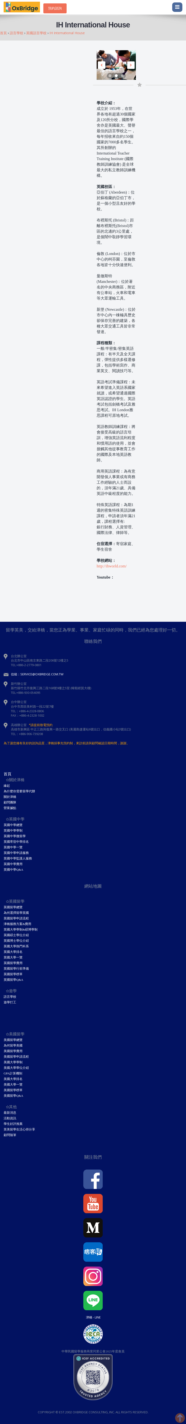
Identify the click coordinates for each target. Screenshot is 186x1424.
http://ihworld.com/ (112, 566)
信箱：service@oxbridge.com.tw (37, 674)
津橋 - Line (93, 1317)
